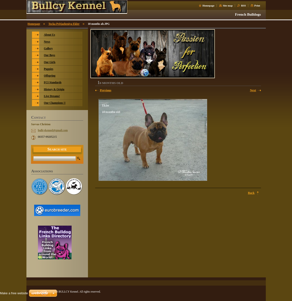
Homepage (208, 5)
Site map (228, 5)
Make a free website (14, 293)
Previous (105, 90)
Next (253, 90)
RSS (243, 5)
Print (257, 5)
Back (251, 193)
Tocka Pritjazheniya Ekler (63, 23)
